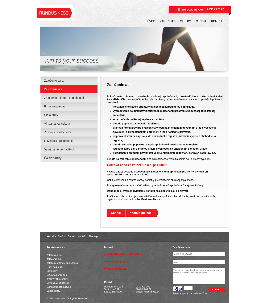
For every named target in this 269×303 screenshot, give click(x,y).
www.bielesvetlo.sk (115, 268)
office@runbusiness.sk (147, 291)
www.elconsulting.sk (116, 261)
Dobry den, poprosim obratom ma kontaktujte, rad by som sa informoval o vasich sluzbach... (199, 276)
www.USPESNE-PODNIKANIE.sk (123, 254)
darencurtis (59, 298)
